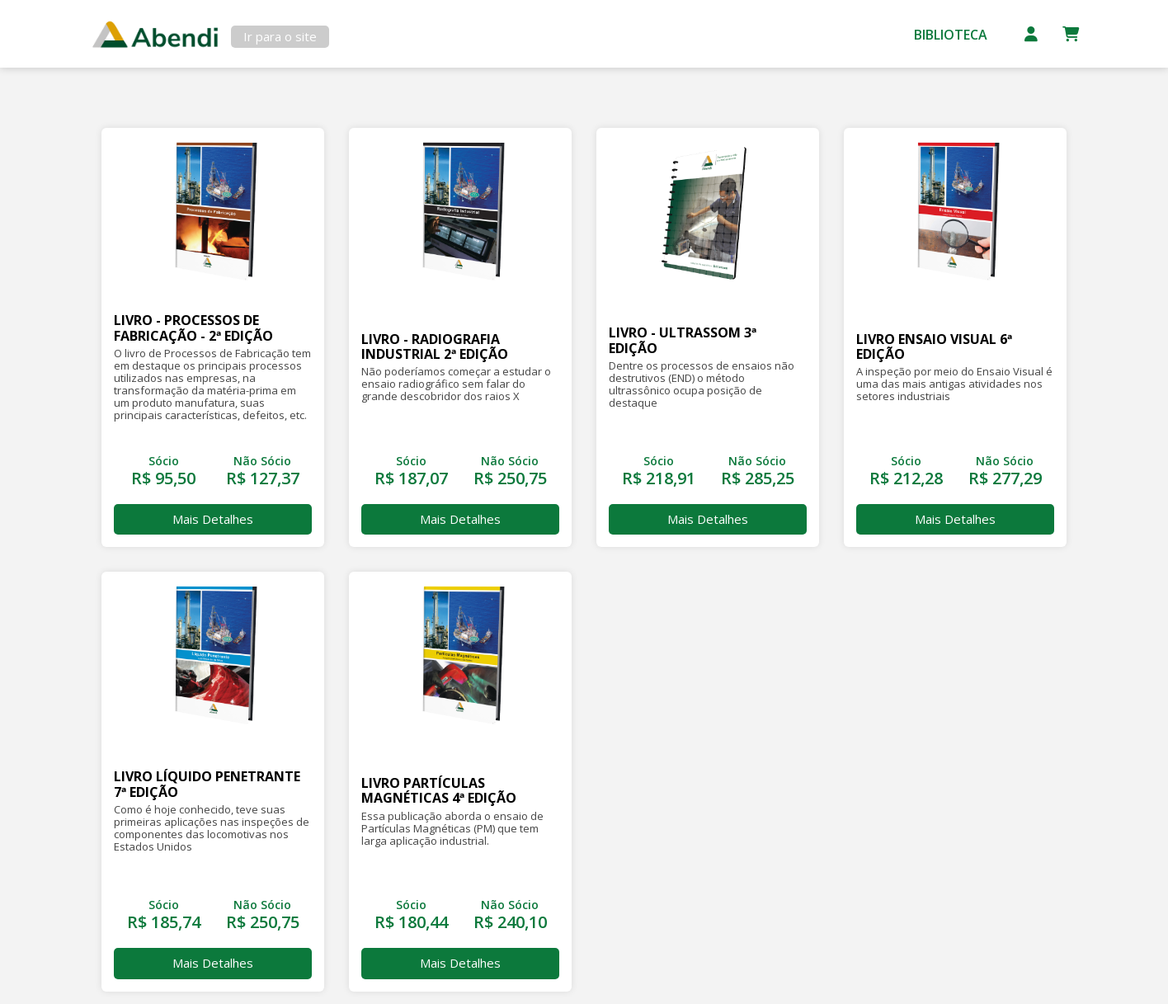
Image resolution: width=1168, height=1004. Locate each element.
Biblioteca (950, 35)
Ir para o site (280, 36)
